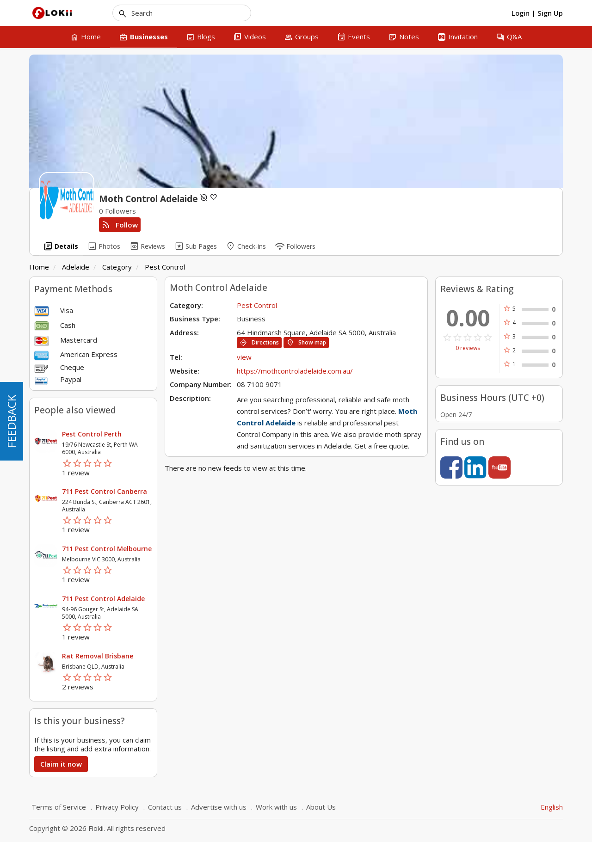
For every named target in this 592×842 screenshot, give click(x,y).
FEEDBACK (11, 421)
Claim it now (61, 763)
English (552, 806)
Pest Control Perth (92, 434)
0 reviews (468, 348)
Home (39, 266)
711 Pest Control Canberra (104, 491)
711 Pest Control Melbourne (107, 548)
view (244, 357)
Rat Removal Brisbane (97, 655)
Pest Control (165, 266)
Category (117, 266)
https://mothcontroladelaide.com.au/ (295, 370)
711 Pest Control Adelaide (103, 598)
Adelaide (75, 266)
